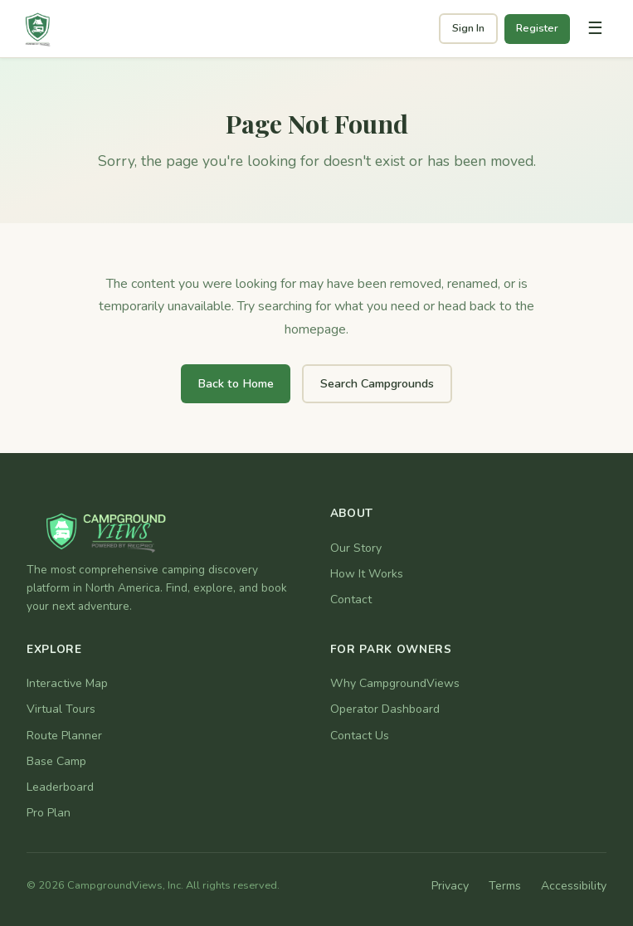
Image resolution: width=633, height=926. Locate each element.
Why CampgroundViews (395, 683)
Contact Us (359, 735)
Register (537, 28)
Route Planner (64, 735)
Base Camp (56, 761)
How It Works (366, 574)
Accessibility (573, 886)
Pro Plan (49, 813)
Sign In (468, 28)
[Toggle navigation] (595, 29)
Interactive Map (67, 683)
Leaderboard (60, 787)
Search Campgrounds (377, 383)
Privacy (450, 886)
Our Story (356, 548)
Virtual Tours (61, 709)
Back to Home (235, 383)
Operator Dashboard (385, 709)
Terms (505, 886)
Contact (351, 599)
